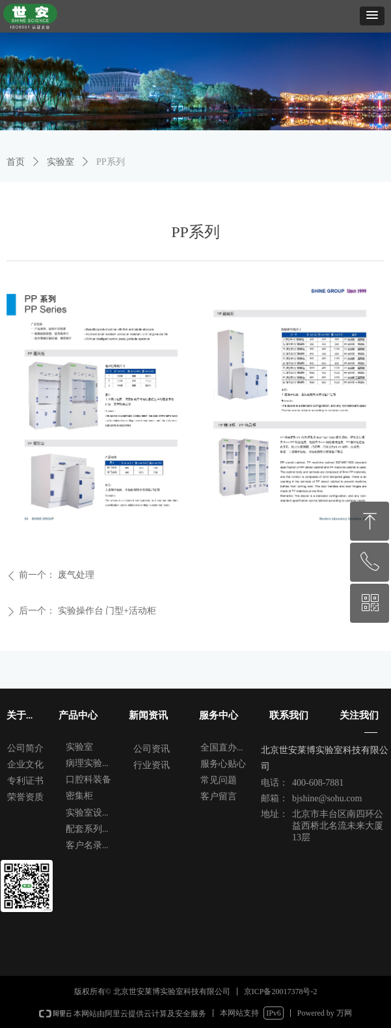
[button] (372, 16)
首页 (16, 162)
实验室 (60, 162)
